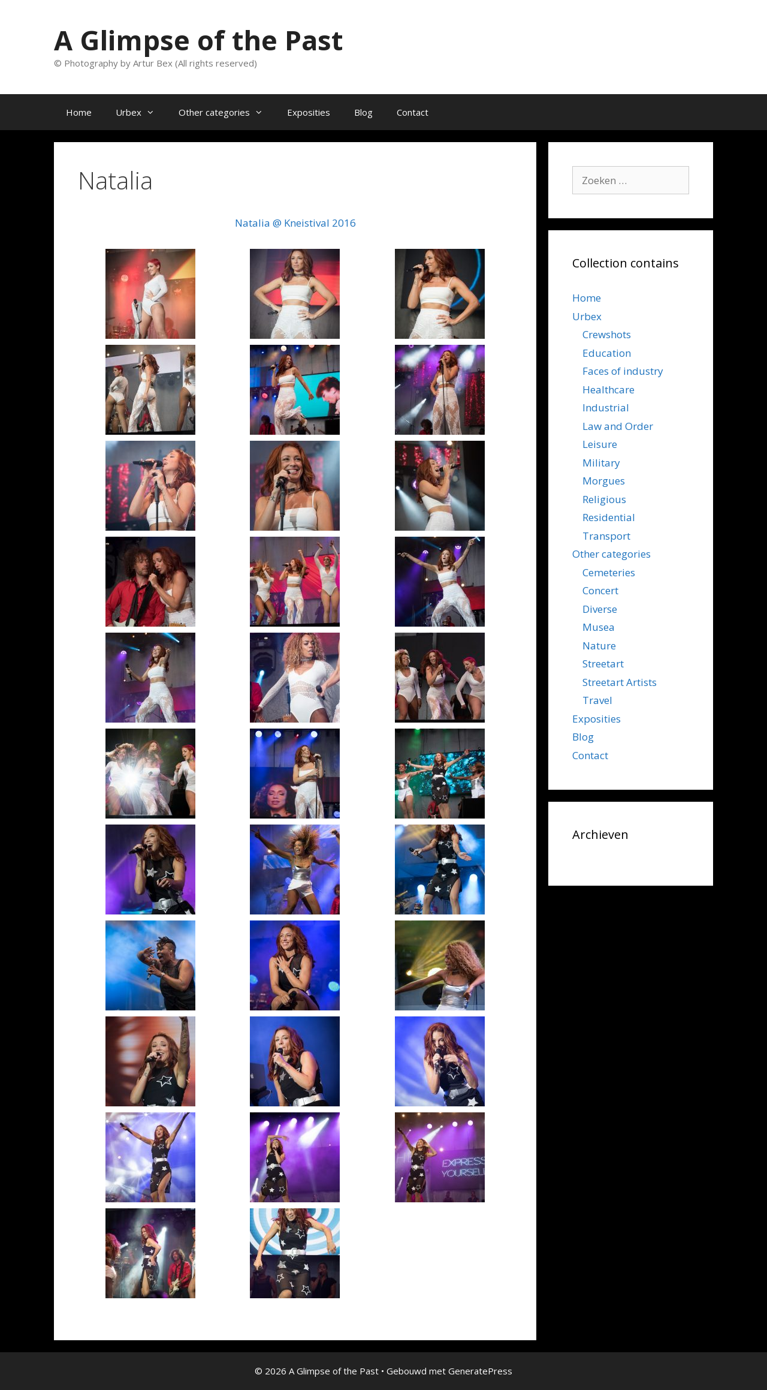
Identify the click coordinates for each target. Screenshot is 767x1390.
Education (606, 353)
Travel (597, 700)
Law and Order (617, 426)
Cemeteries (608, 572)
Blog (363, 112)
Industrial (605, 407)
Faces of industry (622, 371)
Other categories (227, 112)
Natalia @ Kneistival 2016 (295, 223)
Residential (608, 517)
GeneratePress (480, 1371)
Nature (599, 645)
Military (601, 463)
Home (79, 112)
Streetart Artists (619, 682)
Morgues (603, 481)
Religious (604, 499)
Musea (598, 627)
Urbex (141, 112)
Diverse (599, 609)
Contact (412, 112)
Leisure (599, 444)
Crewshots (606, 334)
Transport (606, 536)
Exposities (308, 112)
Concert (600, 590)
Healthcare (608, 389)
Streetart (603, 663)
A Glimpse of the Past (198, 40)
